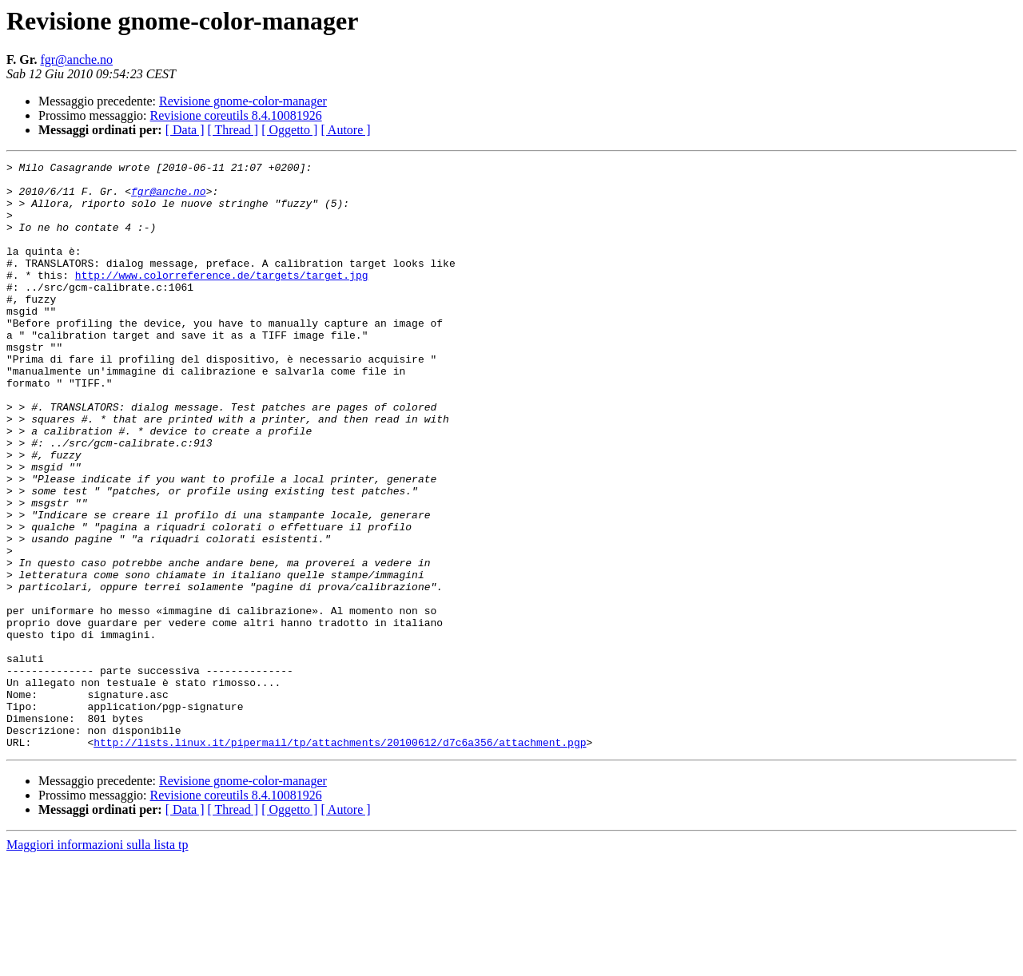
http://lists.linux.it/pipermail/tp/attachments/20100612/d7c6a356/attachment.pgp (340, 859)
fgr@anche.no (76, 59)
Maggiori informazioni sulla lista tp (97, 962)
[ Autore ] (345, 130)
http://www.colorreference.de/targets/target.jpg (221, 299)
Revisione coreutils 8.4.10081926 (236, 115)
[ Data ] (185, 130)
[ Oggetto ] (289, 130)
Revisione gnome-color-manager (243, 101)
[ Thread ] (233, 130)
